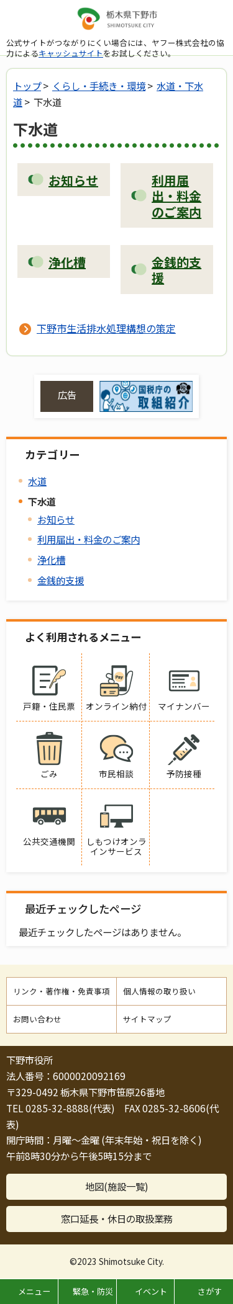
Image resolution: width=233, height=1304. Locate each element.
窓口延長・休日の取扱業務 (117, 1218)
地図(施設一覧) (116, 1186)
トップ (27, 85)
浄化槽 (51, 559)
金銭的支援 (60, 580)
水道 (37, 481)
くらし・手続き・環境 (98, 85)
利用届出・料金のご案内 (88, 539)
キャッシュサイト (71, 53)
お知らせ (56, 519)
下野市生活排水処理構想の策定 (106, 328)
